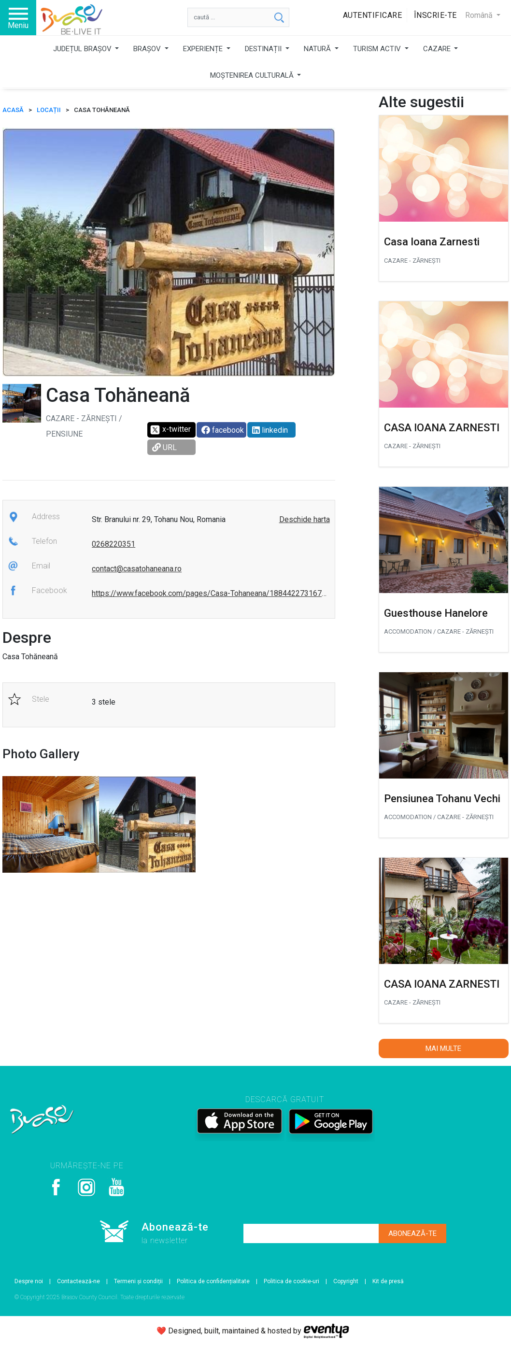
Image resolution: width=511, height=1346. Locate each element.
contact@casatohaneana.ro (137, 568)
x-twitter (170, 430)
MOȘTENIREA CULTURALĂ (253, 75)
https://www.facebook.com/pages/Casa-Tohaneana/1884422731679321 (215, 593)
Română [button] (480, 15)
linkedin (270, 430)
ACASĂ (13, 109)
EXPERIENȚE (204, 48)
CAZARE (438, 48)
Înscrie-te (435, 15)
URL (164, 447)
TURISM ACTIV (378, 48)
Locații (49, 109)
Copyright (345, 1281)
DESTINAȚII (264, 48)
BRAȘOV (148, 48)
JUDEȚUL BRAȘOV (83, 48)
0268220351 (113, 544)
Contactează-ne (78, 1281)
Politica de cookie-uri (291, 1281)
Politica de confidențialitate (213, 1281)
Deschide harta (304, 519)
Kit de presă (388, 1281)
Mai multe (443, 1048)
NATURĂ (318, 48)
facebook (222, 430)
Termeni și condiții (138, 1281)
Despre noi (28, 1281)
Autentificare (372, 15)
